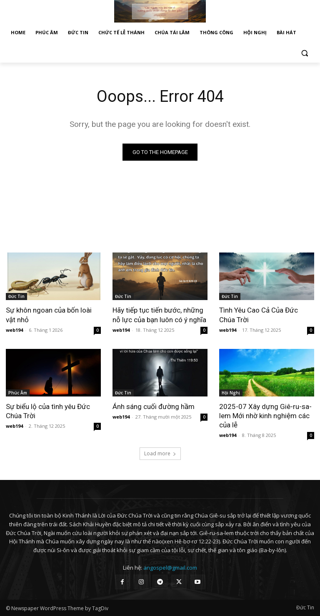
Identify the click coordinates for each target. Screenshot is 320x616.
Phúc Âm (17, 393)
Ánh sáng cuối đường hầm (153, 406)
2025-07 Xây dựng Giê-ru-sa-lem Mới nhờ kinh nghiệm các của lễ (265, 415)
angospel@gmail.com (170, 567)
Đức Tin (16, 297)
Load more (160, 453)
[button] (304, 53)
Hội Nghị (231, 393)
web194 (14, 330)
